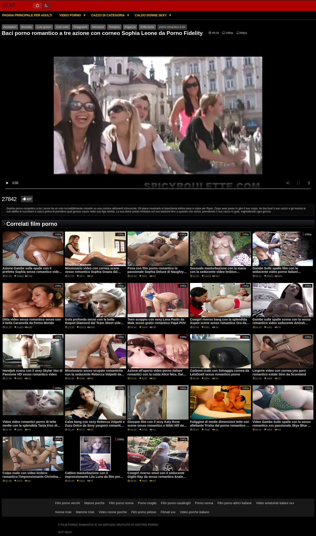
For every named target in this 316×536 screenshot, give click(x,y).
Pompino (114, 27)
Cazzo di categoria (108, 15)
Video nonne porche (113, 512)
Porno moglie (147, 503)
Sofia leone (147, 27)
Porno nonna (204, 503)
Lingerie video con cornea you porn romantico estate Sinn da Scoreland (279, 372)
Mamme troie (85, 512)
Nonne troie (63, 512)
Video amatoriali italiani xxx (275, 503)
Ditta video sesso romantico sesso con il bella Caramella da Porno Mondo (32, 321)
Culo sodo (62, 27)
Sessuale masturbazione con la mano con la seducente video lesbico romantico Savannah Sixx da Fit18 (218, 271)
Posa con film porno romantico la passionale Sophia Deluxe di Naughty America (155, 271)
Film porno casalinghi (176, 503)
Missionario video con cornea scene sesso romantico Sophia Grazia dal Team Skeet (92, 271)
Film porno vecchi (67, 503)
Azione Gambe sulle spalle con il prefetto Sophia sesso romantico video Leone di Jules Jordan (32, 271)
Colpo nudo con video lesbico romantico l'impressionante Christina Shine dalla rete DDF (30, 476)
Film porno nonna (121, 503)
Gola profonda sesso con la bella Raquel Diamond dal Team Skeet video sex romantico (93, 323)
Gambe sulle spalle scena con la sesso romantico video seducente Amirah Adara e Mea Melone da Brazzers (282, 323)
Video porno (70, 15)
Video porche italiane (194, 512)
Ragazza (130, 27)
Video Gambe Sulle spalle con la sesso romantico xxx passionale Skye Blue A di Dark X (282, 425)
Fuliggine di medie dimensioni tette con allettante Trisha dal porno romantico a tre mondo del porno (219, 425)
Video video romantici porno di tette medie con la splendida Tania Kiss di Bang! (30, 425)
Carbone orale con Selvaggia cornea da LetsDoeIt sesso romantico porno (219, 372)
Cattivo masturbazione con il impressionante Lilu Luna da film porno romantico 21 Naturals (94, 476)
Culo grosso (44, 27)
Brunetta (27, 27)
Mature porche (94, 503)
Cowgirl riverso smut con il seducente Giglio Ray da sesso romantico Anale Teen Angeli (155, 476)
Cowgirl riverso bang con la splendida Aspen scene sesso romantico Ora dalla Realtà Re (220, 323)
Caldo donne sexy (151, 15)
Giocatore (98, 27)
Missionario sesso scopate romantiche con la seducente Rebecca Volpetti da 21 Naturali (94, 374)
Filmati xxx (168, 512)
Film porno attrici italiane (234, 503)
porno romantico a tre (172, 27)
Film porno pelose (143, 512)
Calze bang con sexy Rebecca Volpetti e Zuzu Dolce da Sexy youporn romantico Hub (95, 425)
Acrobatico (10, 27)
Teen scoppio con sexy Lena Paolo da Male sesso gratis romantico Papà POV (156, 321)
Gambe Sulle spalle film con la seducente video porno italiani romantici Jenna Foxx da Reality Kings (281, 271)
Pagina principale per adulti (27, 15)
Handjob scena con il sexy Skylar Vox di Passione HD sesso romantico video (33, 372)
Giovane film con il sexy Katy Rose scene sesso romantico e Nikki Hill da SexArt (155, 425)
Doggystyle (80, 27)
